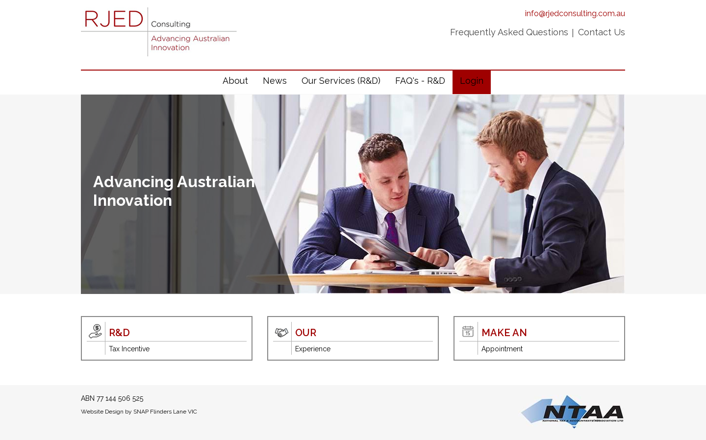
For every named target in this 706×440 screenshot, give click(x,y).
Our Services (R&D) (341, 80)
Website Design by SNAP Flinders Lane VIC (139, 411)
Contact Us (601, 32)
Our (305, 333)
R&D (119, 333)
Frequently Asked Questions (509, 32)
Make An (504, 333)
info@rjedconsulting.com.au (575, 13)
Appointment (502, 349)
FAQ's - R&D (420, 80)
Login (471, 80)
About (235, 80)
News (275, 80)
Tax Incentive (129, 349)
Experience (312, 349)
